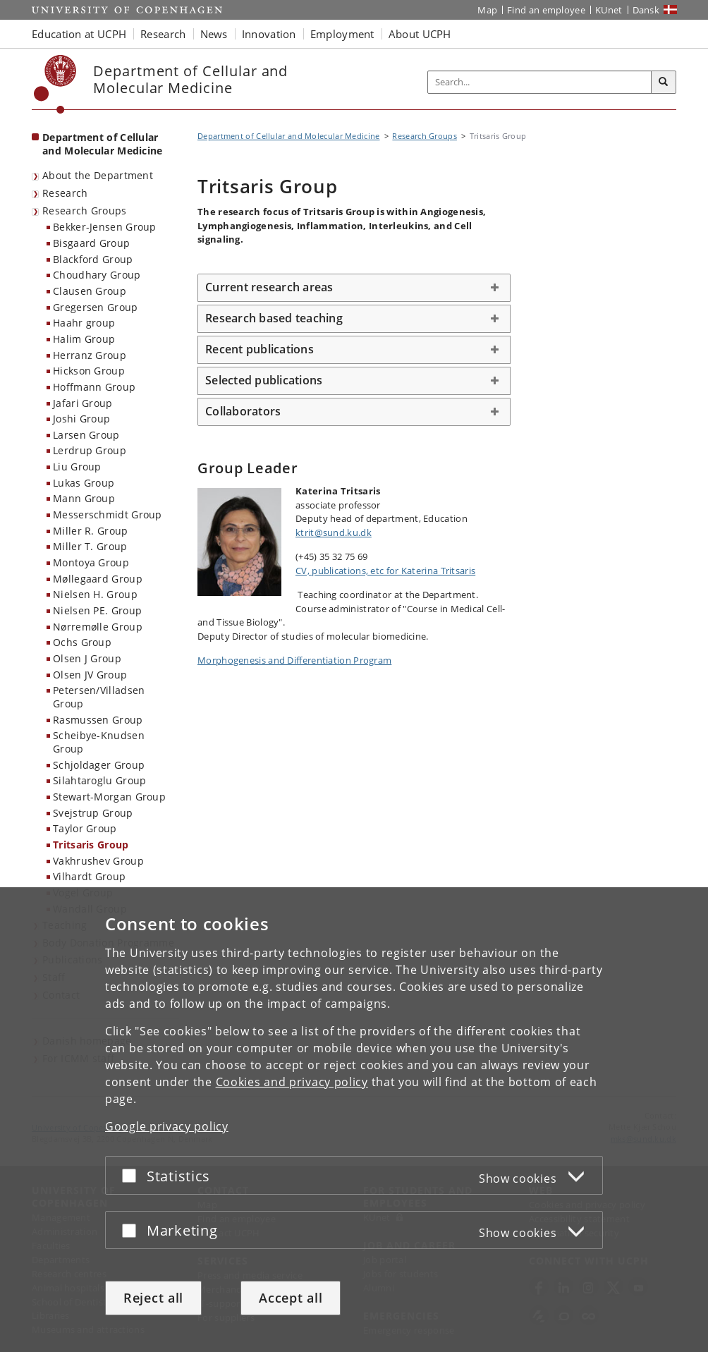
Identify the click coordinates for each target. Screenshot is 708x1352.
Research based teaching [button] (274, 318)
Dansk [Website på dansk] (646, 10)
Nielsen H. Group (95, 594)
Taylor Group (85, 828)
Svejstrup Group (93, 813)
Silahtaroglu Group (99, 780)
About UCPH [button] (420, 34)
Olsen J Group (87, 658)
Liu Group (77, 466)
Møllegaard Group (97, 578)
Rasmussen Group (98, 719)
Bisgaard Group (91, 243)
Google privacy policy (166, 1126)
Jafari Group (83, 403)
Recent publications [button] (259, 349)
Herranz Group (89, 355)
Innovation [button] (269, 34)
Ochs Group (82, 642)
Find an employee (546, 10)
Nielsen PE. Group (97, 610)
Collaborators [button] (243, 411)
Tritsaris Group (91, 844)
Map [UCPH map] (487, 10)
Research (64, 193)
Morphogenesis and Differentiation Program (294, 660)
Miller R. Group (90, 530)
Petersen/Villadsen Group (99, 696)
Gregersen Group (95, 307)
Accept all (290, 1297)
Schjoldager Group (99, 765)
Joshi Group (81, 418)
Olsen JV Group (90, 674)
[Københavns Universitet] (55, 84)
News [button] (214, 34)
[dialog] (354, 1119)
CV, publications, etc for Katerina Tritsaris (385, 570)
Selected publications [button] (263, 380)
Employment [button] (342, 34)
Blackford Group (93, 259)
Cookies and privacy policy (292, 1082)
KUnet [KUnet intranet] (609, 10)
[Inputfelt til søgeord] (539, 82)
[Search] (663, 83)
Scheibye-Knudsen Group (99, 742)
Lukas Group (83, 482)
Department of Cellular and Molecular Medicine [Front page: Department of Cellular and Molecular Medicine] (102, 143)
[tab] (354, 287)
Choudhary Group (97, 274)
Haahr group (84, 322)
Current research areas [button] (269, 287)
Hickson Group (89, 370)
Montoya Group (91, 562)
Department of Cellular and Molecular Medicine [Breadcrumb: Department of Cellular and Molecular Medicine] (288, 135)
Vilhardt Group (89, 876)
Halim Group (84, 339)
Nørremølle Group (97, 626)
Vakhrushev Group (98, 860)
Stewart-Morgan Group (109, 796)
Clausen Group (89, 291)
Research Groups (84, 210)
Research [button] (162, 34)
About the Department (97, 175)
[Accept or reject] (132, 1175)
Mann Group (84, 498)
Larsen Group (86, 434)
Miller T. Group (90, 546)
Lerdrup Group (89, 450)
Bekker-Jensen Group (105, 226)
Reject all (153, 1297)
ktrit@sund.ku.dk (333, 532)
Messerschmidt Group (107, 514)
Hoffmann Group (94, 387)
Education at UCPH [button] (79, 34)
